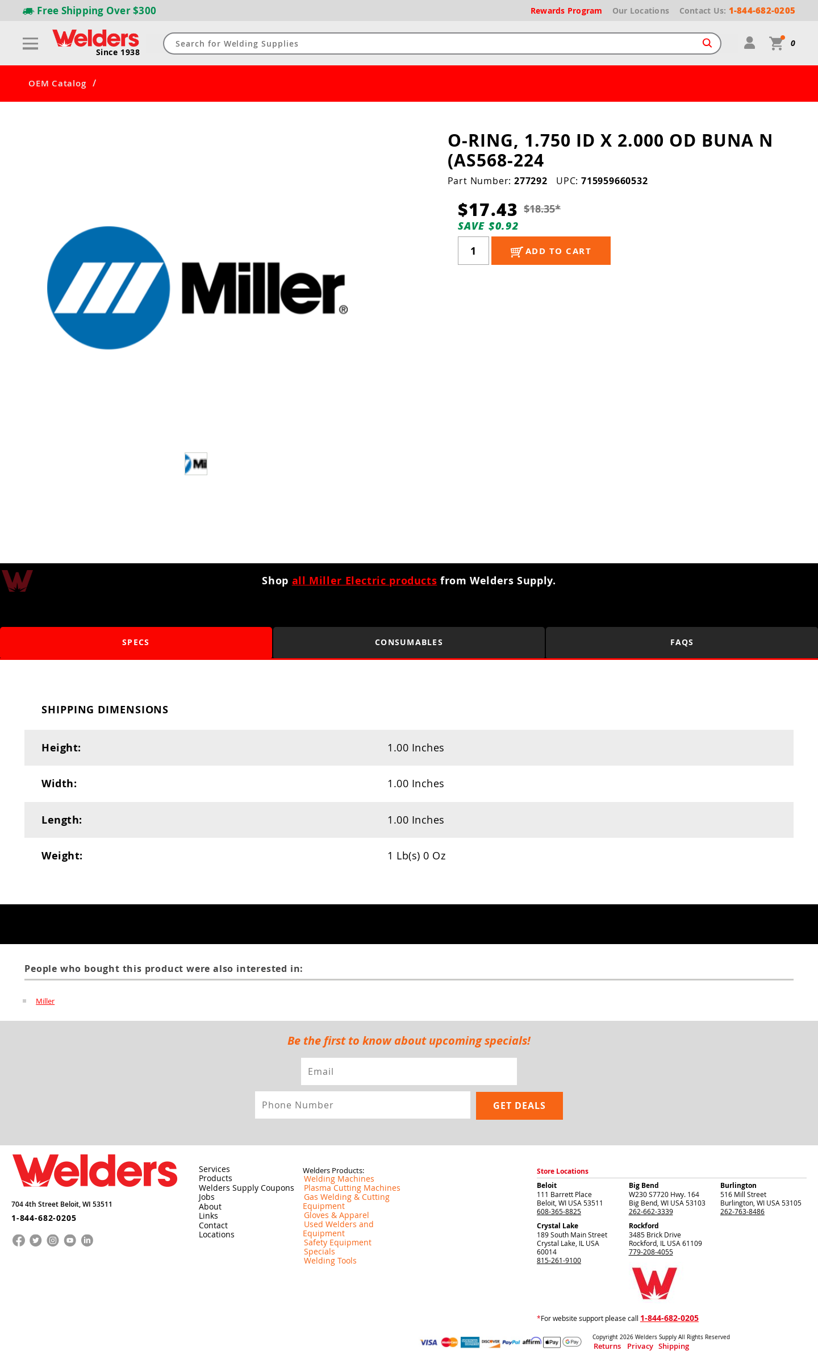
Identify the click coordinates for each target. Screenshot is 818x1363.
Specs (136, 643)
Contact (211, 1223)
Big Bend (644, 1184)
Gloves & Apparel (330, 1205)
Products (213, 1178)
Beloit (547, 1184)
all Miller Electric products (364, 581)
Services (211, 1168)
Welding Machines (332, 1178)
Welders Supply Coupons (240, 1187)
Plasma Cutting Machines (343, 1187)
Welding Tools (325, 1241)
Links (206, 1214)
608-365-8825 (559, 1210)
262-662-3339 (651, 1210)
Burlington (738, 1184)
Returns (603, 1345)
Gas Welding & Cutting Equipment (356, 1196)
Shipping (651, 1345)
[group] (197, 288)
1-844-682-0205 (39, 1212)
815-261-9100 (559, 1259)
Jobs (205, 1196)
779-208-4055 (651, 1250)
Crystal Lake (557, 1224)
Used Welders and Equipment (350, 1214)
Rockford (644, 1224)
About (208, 1205)
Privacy (627, 1345)
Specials (316, 1232)
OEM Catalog (57, 83)
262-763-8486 (742, 1210)
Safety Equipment (330, 1223)
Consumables (409, 643)
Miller (45, 1001)
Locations (214, 1232)
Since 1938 (119, 53)
